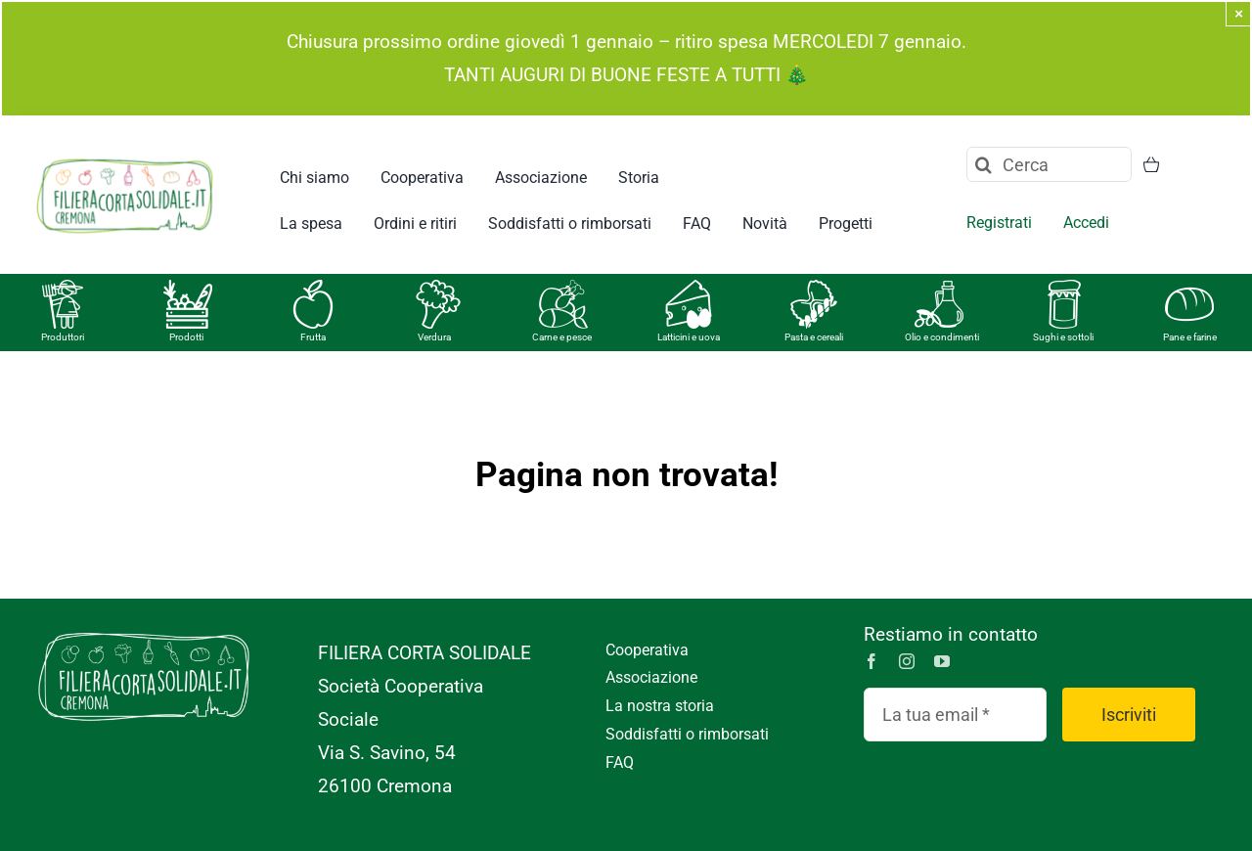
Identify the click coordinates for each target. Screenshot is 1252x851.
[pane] (1189, 289)
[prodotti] (187, 289)
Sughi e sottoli (1063, 337)
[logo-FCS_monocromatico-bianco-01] (143, 627)
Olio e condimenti (942, 337)
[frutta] (313, 289)
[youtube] (942, 661)
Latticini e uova (688, 337)
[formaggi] (688, 289)
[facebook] (871, 661)
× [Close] (1238, 13)
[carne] (563, 289)
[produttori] (62, 289)
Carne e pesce (562, 337)
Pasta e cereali (813, 337)
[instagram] (907, 661)
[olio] (939, 289)
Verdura (434, 337)
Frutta (313, 337)
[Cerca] (1049, 164)
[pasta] (813, 289)
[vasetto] (1064, 289)
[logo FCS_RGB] (124, 156)
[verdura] (438, 289)
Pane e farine (1190, 337)
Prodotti (186, 337)
